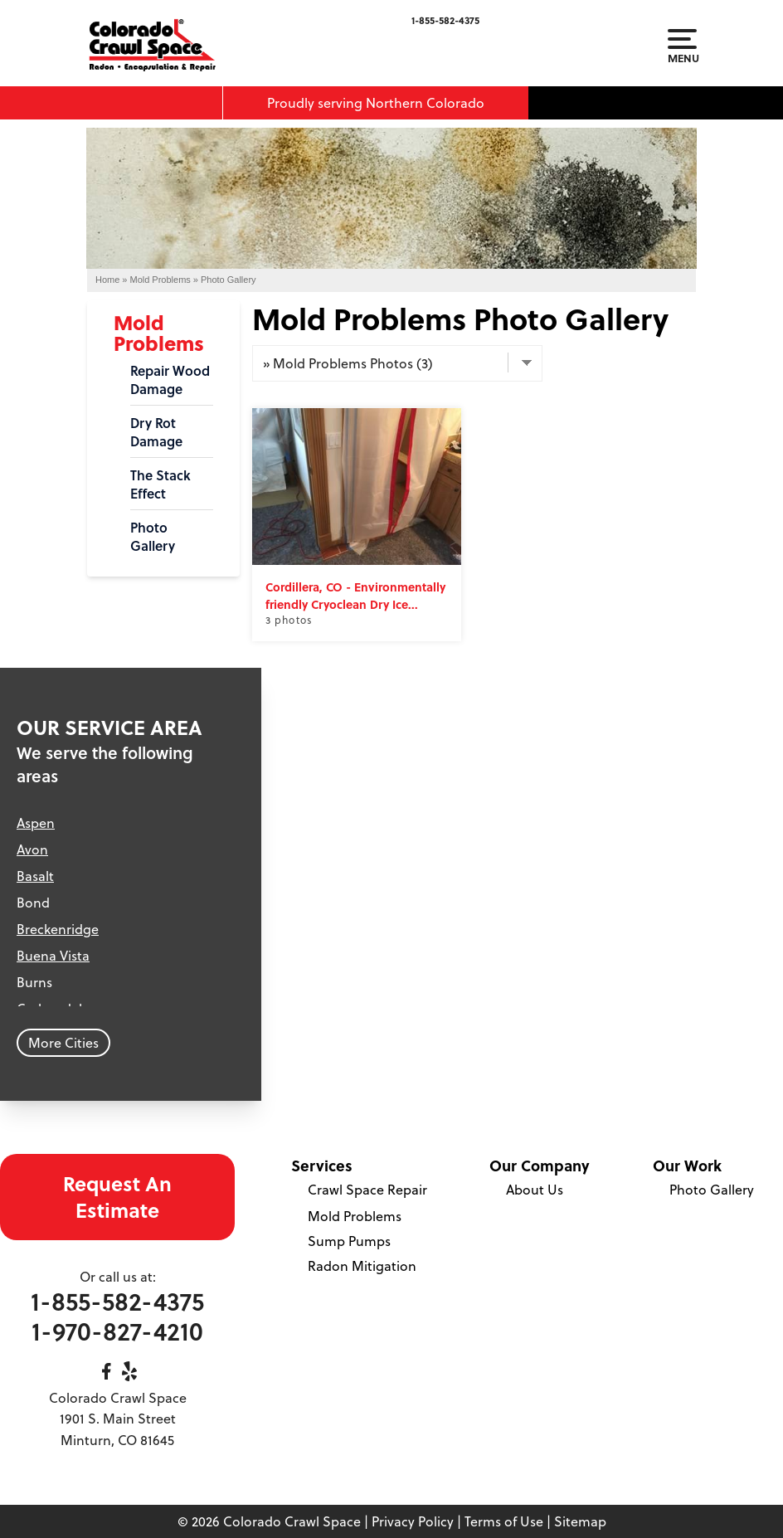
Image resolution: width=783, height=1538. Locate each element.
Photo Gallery (152, 536)
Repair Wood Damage (170, 380)
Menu (682, 46)
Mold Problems (159, 333)
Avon (32, 849)
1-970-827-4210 (117, 1331)
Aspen (36, 823)
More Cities (63, 1043)
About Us (534, 1189)
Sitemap (580, 1521)
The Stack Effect (160, 484)
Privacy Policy (413, 1521)
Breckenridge (58, 929)
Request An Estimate (117, 1196)
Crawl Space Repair (367, 1189)
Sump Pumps (349, 1241)
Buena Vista (53, 956)
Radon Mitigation (362, 1266)
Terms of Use (503, 1521)
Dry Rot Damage (156, 432)
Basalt (35, 876)
